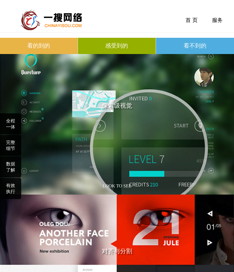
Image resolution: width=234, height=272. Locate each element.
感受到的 (116, 46)
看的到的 (38, 46)
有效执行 (10, 188)
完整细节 (10, 145)
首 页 (192, 20)
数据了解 (10, 167)
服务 (217, 20)
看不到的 (195, 46)
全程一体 (10, 124)
